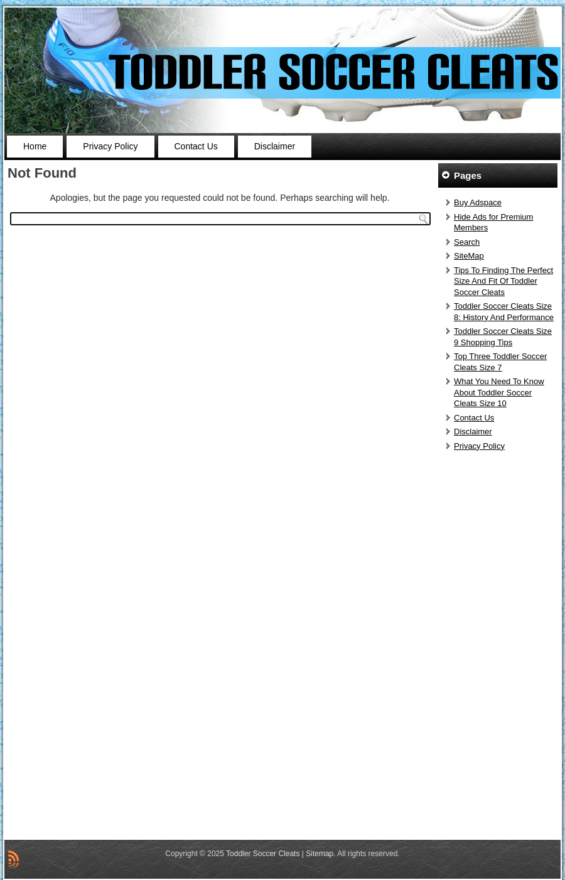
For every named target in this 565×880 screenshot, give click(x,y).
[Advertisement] (499, 646)
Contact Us (196, 146)
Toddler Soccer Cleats (262, 853)
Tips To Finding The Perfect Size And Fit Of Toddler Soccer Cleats (503, 281)
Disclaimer (274, 146)
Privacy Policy (110, 146)
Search (467, 242)
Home (34, 146)
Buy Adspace (478, 202)
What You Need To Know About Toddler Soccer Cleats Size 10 (499, 392)
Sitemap (319, 853)
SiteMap (469, 255)
